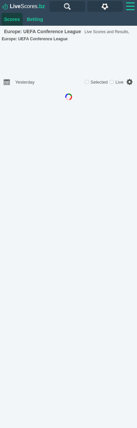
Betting (35, 19)
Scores (23, 6)
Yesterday (25, 82)
